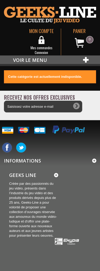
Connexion (41, 52)
